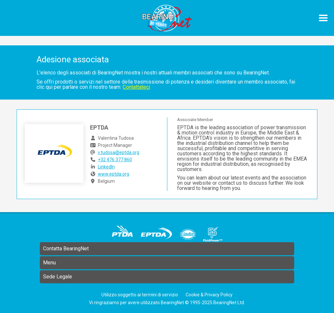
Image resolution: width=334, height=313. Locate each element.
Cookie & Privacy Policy (209, 294)
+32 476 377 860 (115, 159)
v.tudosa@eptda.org (118, 152)
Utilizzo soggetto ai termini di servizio (139, 294)
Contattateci (136, 87)
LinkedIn (106, 166)
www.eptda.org (113, 174)
